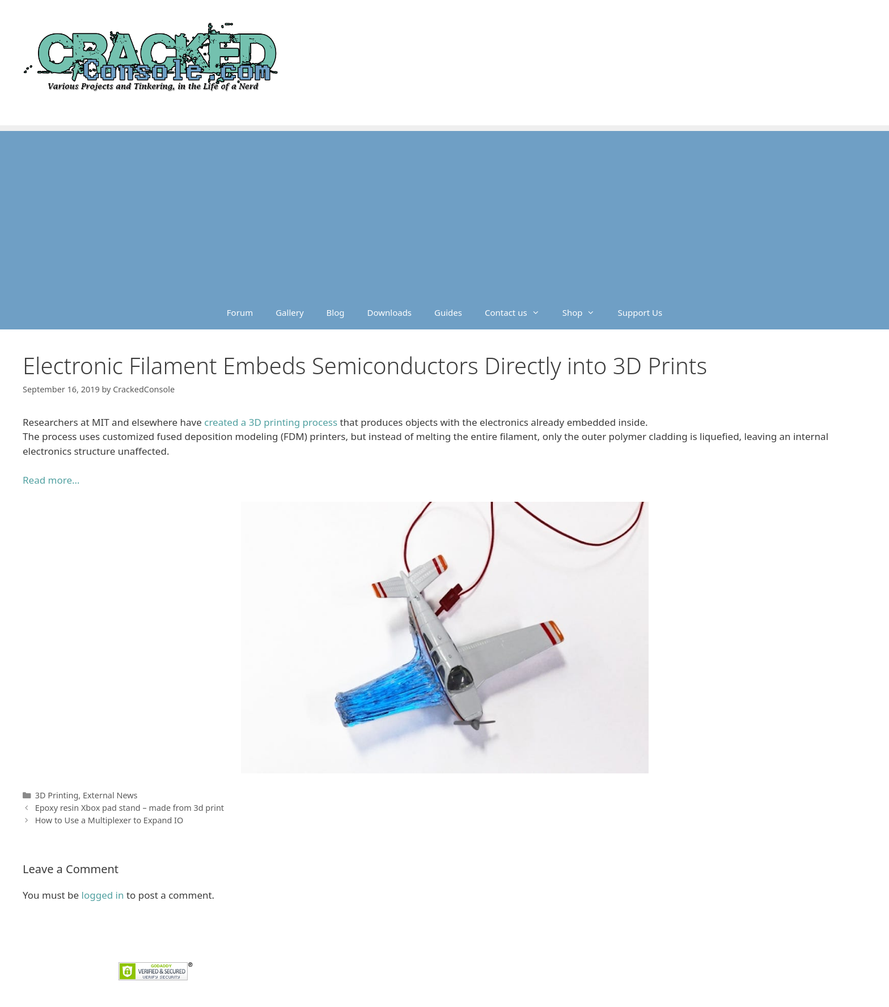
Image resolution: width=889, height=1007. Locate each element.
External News (110, 795)
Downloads (389, 312)
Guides (448, 312)
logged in (103, 895)
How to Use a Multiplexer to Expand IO (109, 820)
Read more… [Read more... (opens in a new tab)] (51, 479)
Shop (584, 312)
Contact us (518, 312)
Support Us (639, 312)
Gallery (289, 312)
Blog (336, 312)
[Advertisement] (444, 210)
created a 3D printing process (270, 422)
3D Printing (57, 795)
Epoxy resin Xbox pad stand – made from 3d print (129, 807)
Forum (240, 312)
